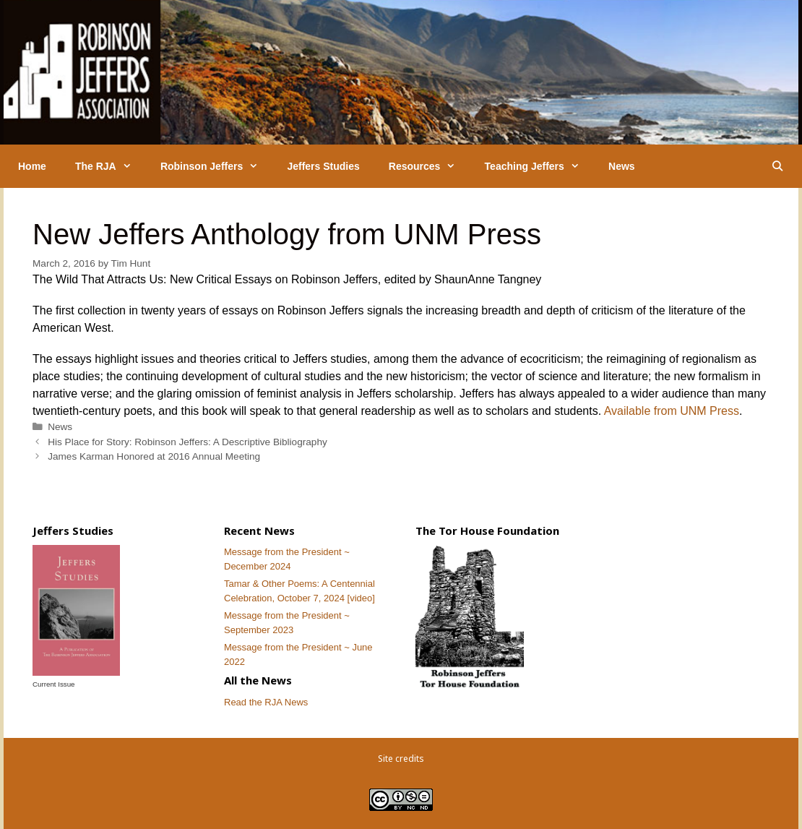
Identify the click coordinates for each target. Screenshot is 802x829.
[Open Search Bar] (777, 166)
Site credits (401, 758)
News (621, 166)
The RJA (110, 166)
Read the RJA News (266, 702)
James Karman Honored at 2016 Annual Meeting (154, 456)
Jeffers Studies (323, 166)
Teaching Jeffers (539, 166)
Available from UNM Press (671, 411)
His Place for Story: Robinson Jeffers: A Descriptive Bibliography (187, 442)
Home (32, 166)
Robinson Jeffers (216, 166)
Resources (429, 166)
